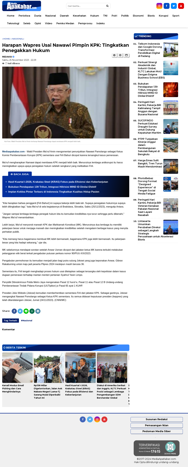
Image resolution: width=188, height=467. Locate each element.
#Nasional (26, 320)
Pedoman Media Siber (157, 431)
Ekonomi (138, 15)
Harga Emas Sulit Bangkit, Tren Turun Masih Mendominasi (150, 163)
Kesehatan (79, 15)
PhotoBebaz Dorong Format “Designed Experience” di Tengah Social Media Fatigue (147, 186)
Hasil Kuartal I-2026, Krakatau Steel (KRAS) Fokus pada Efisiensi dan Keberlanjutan (58, 181)
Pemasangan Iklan (156, 425)
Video (48, 23)
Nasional (50, 15)
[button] (126, 55)
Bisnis (151, 15)
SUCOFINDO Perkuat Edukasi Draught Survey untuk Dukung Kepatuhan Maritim (149, 126)
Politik (125, 15)
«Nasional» (17, 39)
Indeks (100, 23)
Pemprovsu (85, 23)
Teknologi (13, 23)
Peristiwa (24, 15)
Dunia (37, 15)
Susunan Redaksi (156, 419)
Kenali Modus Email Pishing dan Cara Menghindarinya (13, 388)
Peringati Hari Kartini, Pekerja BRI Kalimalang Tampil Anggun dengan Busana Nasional (149, 108)
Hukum (94, 15)
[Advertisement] (156, 265)
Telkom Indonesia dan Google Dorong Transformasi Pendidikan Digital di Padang (150, 49)
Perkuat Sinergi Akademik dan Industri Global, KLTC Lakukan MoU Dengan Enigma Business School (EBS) (151, 70)
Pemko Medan (65, 23)
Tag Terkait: (10, 320)
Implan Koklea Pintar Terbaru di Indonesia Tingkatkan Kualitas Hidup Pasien (53, 191)
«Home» (6, 39)
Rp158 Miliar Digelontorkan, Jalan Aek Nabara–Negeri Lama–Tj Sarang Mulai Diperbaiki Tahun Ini (48, 391)
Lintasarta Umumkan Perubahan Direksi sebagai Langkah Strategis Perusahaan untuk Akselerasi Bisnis (155, 230)
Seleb (26, 23)
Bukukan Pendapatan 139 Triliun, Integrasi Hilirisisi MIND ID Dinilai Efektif (52, 186)
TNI (105, 15)
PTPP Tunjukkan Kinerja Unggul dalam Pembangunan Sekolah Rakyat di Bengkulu (149, 147)
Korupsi (163, 15)
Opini (38, 23)
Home (10, 15)
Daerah (64, 15)
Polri (114, 15)
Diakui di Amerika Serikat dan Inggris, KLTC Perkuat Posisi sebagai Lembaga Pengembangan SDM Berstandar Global (111, 391)
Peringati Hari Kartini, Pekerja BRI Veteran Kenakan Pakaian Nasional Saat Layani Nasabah (149, 207)
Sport (175, 15)
